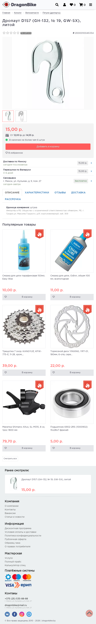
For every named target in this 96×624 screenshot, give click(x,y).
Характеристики (37, 192)
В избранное (14, 153)
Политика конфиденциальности (23, 536)
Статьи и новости (14, 517)
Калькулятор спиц (15, 565)
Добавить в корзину (48, 147)
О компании (11, 506)
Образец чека (12, 543)
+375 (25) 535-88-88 (48, 600)
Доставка (78, 192)
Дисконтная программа (18, 528)
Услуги (9, 558)
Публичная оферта (15, 539)
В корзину (27, 297)
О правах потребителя (17, 547)
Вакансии (10, 513)
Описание (12, 192)
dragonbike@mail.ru (48, 606)
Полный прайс (13, 562)
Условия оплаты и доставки (20, 532)
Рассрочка (13, 199)
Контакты (10, 510)
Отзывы (60, 192)
